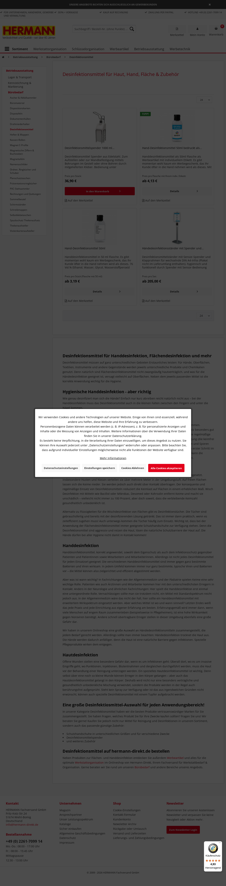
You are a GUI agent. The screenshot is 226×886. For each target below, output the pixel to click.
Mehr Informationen (113, 458)
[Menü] (219, 843)
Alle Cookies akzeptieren (166, 468)
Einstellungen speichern (99, 468)
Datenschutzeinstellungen (61, 468)
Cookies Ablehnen (132, 468)
